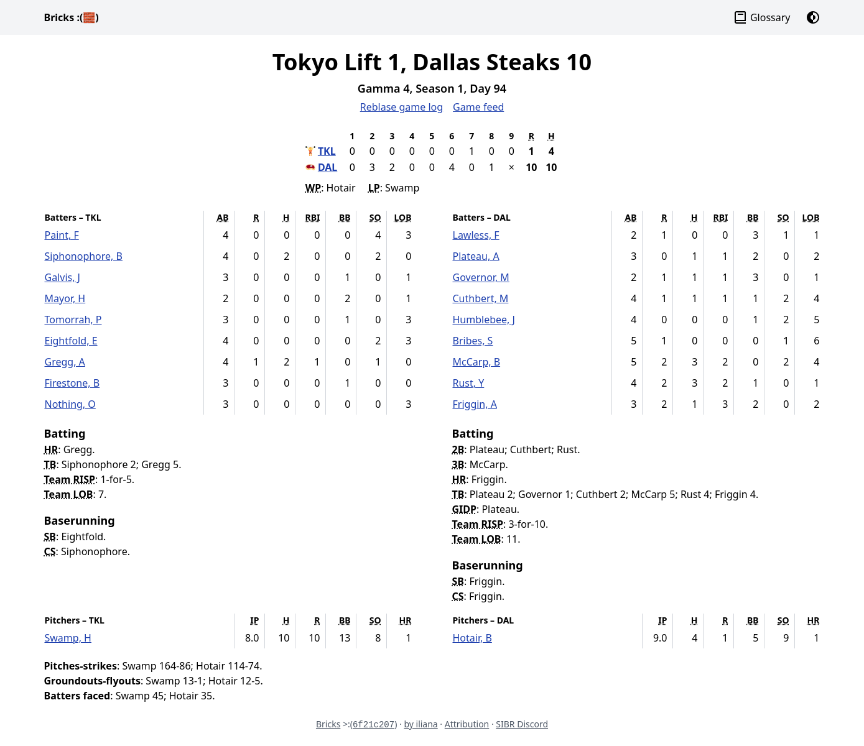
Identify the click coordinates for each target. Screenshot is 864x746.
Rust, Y (469, 383)
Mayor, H (65, 298)
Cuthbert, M (481, 298)
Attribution (467, 724)
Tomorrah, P (73, 319)
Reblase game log (401, 107)
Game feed (478, 107)
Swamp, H (68, 638)
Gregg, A (65, 362)
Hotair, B (472, 638)
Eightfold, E (71, 341)
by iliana (420, 724)
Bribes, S (473, 341)
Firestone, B (72, 383)
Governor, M (481, 277)
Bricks (71, 17)
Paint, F (62, 235)
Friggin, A (475, 404)
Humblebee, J (484, 319)
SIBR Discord (522, 724)
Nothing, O (70, 404)
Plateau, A (476, 256)
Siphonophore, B (84, 256)
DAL (327, 167)
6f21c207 (373, 725)
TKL (327, 151)
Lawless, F (476, 235)
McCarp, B (477, 362)
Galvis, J (63, 277)
